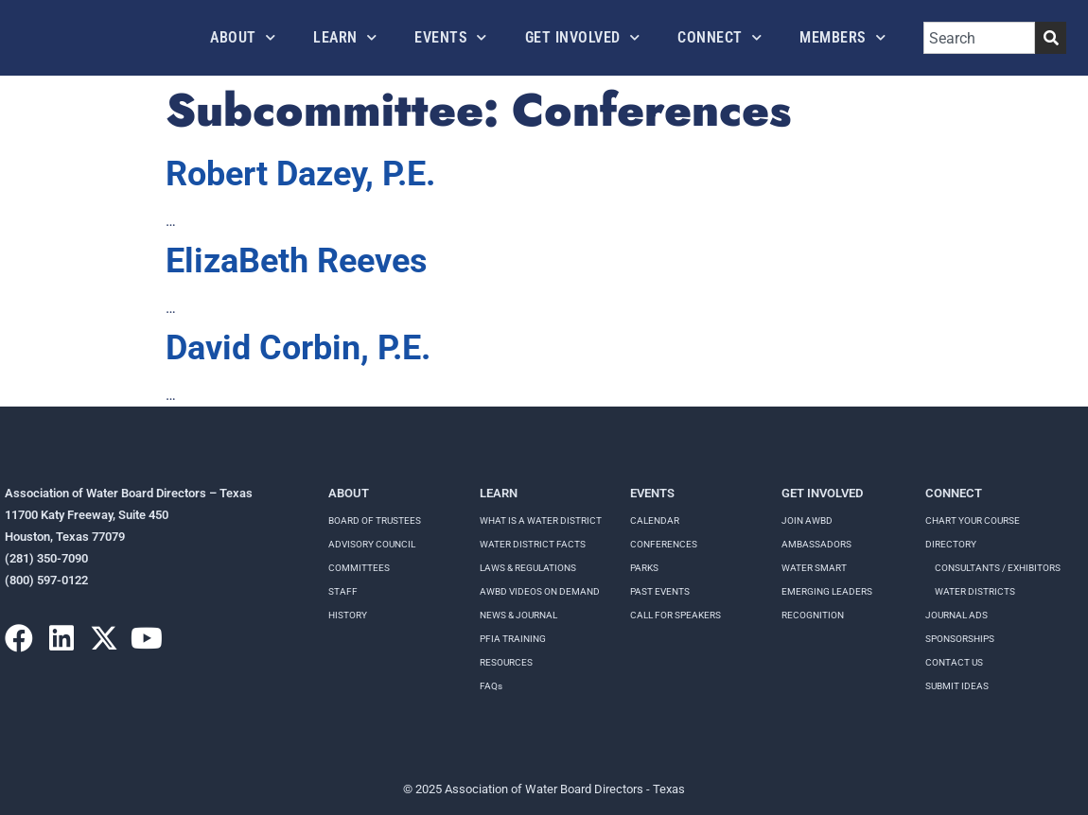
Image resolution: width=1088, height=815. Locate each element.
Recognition (812, 615)
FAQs (491, 686)
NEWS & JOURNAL (518, 615)
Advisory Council (371, 544)
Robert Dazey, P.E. (300, 174)
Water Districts (975, 591)
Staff (343, 591)
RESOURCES (506, 662)
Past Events (660, 591)
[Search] (1050, 38)
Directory (950, 544)
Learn (345, 37)
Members (842, 37)
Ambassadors (816, 544)
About (242, 37)
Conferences (663, 544)
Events (450, 37)
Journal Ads (956, 615)
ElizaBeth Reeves (297, 261)
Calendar (654, 520)
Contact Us (954, 662)
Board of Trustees (374, 520)
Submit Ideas (957, 686)
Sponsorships (959, 639)
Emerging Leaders (826, 591)
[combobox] (979, 38)
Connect (719, 37)
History (347, 615)
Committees (359, 568)
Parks (644, 568)
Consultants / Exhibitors (998, 568)
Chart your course (972, 520)
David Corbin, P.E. (298, 348)
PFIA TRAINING (513, 639)
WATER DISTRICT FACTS (533, 544)
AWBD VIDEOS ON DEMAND (540, 591)
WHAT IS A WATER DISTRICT (541, 520)
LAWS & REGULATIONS (528, 568)
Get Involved (583, 37)
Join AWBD (807, 520)
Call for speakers (675, 615)
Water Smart (814, 568)
